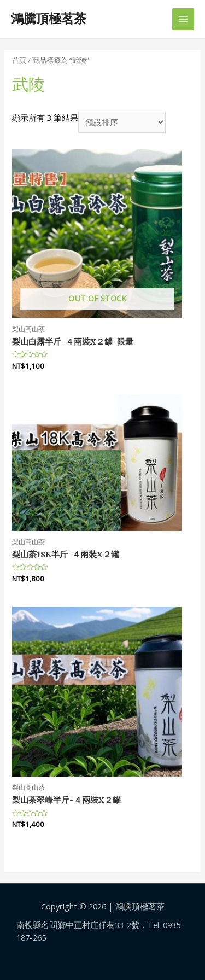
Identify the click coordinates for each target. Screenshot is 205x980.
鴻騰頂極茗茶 (48, 18)
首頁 (19, 60)
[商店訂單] (122, 122)
